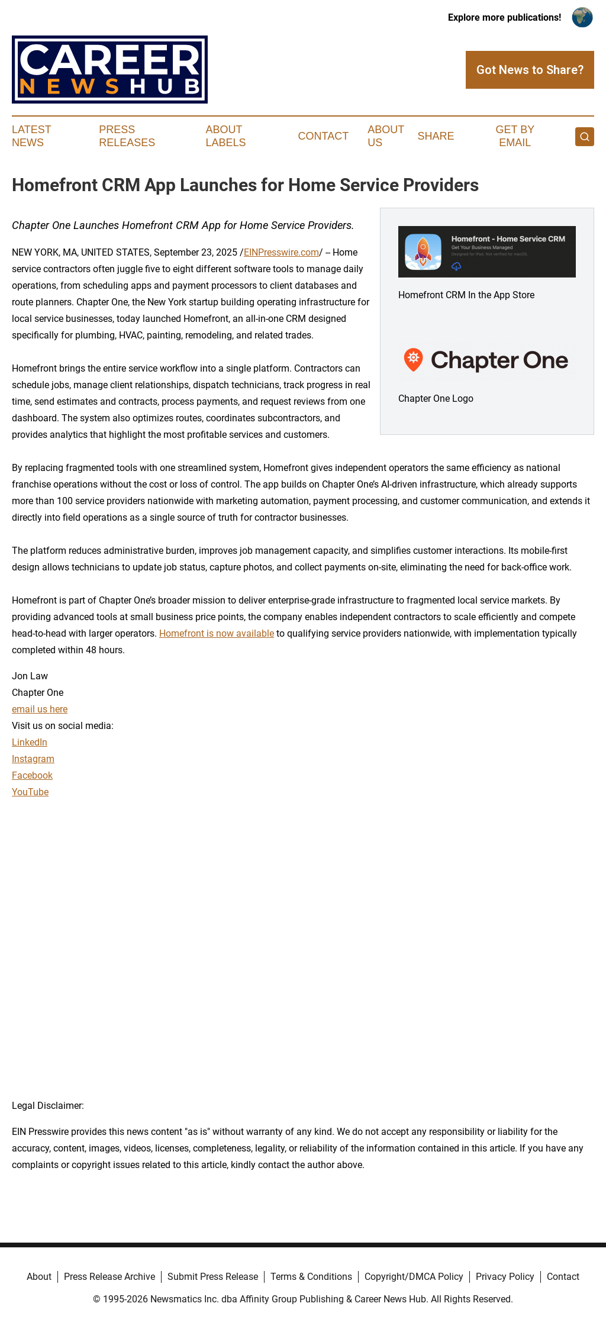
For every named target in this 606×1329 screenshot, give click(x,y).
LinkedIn (29, 742)
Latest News (31, 136)
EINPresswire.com (281, 252)
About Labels (226, 136)
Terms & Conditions (311, 1276)
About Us (386, 136)
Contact (323, 136)
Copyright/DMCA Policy (414, 1276)
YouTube (30, 792)
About (39, 1276)
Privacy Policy (505, 1276)
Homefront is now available (216, 633)
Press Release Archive (109, 1276)
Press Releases (127, 136)
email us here (39, 709)
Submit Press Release (212, 1276)
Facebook (32, 775)
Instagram (33, 759)
